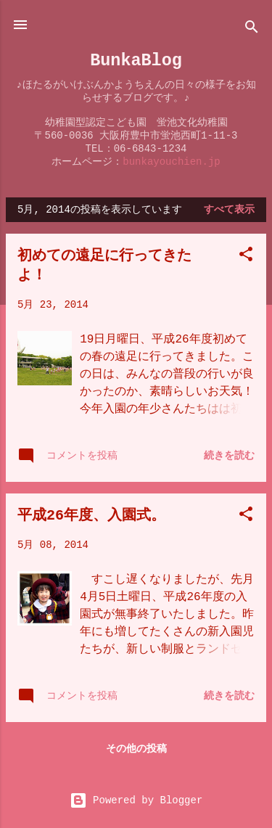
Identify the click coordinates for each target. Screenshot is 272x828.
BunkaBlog (136, 60)
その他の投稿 (136, 749)
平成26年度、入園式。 (91, 515)
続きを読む (229, 456)
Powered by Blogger (136, 800)
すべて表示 (229, 210)
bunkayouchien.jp (171, 162)
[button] (246, 257)
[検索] (251, 29)
